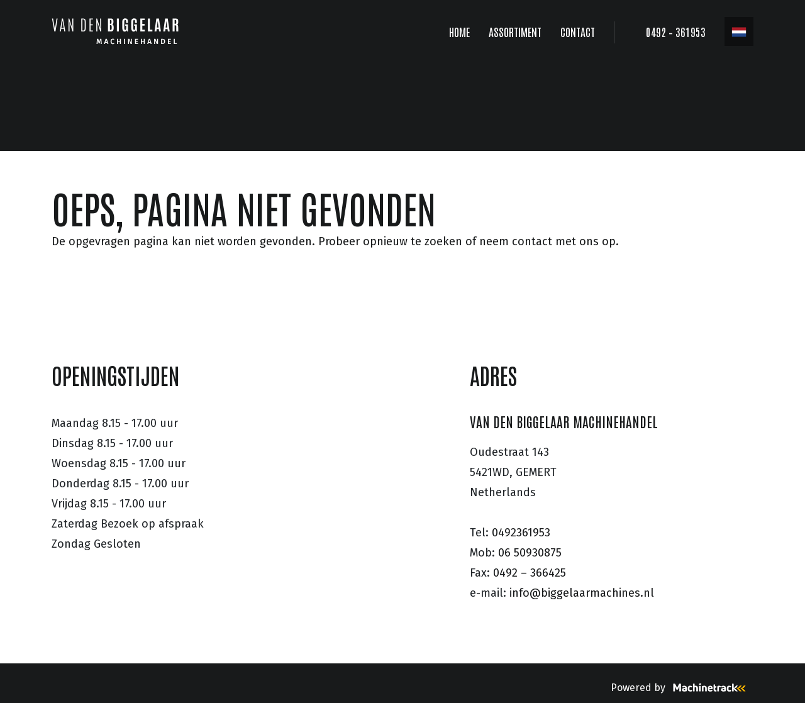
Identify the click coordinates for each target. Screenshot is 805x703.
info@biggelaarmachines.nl (581, 593)
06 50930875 (530, 553)
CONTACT (577, 31)
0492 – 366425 (529, 573)
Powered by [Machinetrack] (682, 688)
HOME (459, 31)
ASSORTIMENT (515, 31)
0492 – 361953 (676, 31)
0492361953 (521, 533)
